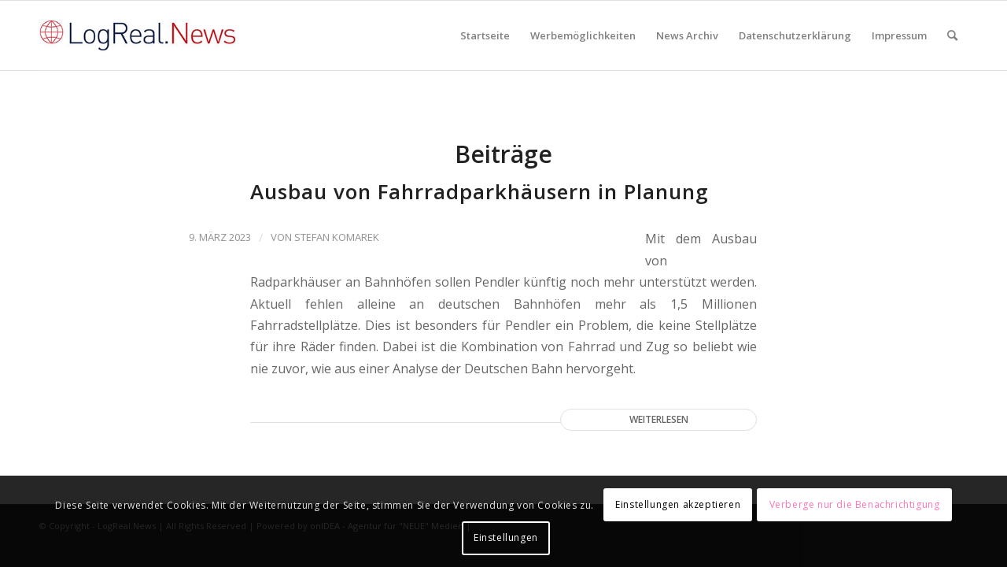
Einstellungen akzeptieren (677, 504)
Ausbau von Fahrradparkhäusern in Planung (479, 191)
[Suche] (952, 35)
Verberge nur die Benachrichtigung (854, 504)
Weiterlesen (658, 419)
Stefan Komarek (336, 237)
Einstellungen (506, 537)
